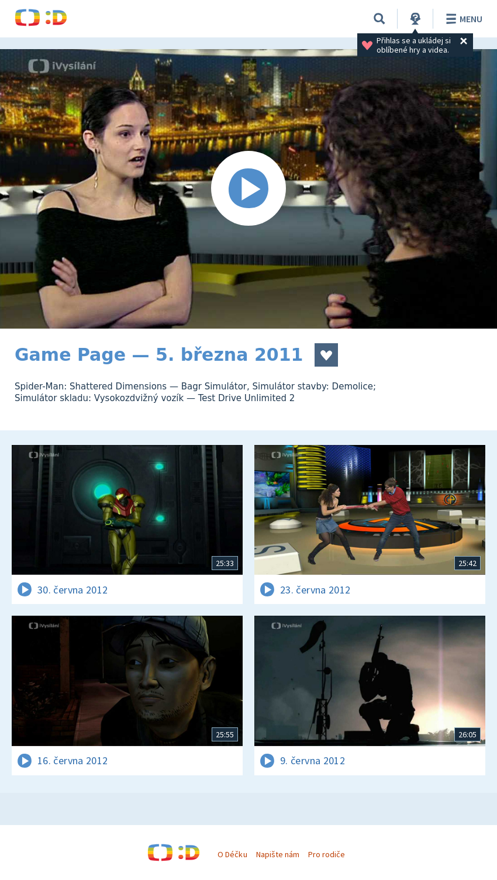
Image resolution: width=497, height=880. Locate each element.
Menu (462, 18)
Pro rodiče (326, 854)
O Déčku (232, 854)
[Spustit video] (248, 189)
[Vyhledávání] (379, 18)
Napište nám (277, 854)
